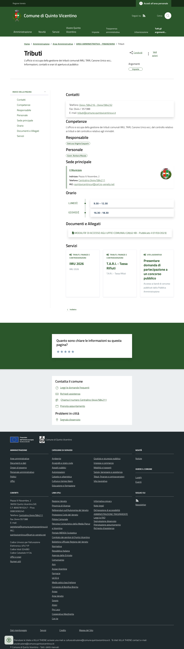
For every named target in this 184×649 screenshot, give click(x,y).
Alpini (54, 605)
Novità (42, 32)
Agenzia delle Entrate (62, 555)
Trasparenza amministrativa (113, 30)
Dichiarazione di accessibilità (107, 510)
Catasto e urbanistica (62, 476)
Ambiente (56, 458)
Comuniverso (58, 560)
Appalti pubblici (59, 467)
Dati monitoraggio (18, 630)
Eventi (138, 482)
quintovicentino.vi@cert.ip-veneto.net (94, 184)
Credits (62, 630)
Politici (13, 476)
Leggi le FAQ (99, 517)
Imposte (95, 32)
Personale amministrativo (22, 472)
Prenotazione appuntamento (107, 524)
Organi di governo (18, 467)
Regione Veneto (19, 3)
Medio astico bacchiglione (64, 582)
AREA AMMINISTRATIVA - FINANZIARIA (95, 44)
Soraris (55, 600)
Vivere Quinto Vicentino (73, 30)
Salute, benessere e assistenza (108, 472)
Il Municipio (75, 170)
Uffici (12, 481)
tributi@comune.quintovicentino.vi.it (96, 113)
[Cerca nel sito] (166, 15)
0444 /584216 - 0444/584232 (95, 105)
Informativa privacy (103, 501)
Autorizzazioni (58, 472)
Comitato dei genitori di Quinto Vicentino (71, 537)
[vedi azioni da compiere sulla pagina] (153, 53)
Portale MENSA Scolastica (64, 532)
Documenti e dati (18, 463)
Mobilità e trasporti (102, 467)
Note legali (99, 505)
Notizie (138, 458)
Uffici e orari (15, 557)
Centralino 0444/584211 (92, 180)
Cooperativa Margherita (63, 614)
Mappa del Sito (86, 630)
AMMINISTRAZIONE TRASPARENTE (111, 514)
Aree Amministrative (63, 44)
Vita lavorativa (153, 254)
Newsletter (140, 504)
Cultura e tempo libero (62, 481)
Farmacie (56, 573)
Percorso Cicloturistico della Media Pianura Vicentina (71, 526)
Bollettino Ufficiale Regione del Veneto (70, 541)
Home (27, 44)
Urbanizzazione (141, 32)
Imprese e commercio (104, 463)
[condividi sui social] (136, 52)
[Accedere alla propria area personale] (153, 3)
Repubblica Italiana (61, 550)
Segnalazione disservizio (105, 521)
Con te (55, 618)
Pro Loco (56, 609)
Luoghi (138, 477)
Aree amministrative (19, 458)
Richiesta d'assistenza (104, 528)
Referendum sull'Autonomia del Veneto (70, 510)
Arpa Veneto (57, 596)
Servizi (55, 32)
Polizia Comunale (60, 519)
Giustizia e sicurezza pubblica (107, 458)
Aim (54, 564)
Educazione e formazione (63, 485)
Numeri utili (15, 561)
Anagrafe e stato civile (62, 463)
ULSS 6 (55, 578)
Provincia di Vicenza (61, 505)
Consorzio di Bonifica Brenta (65, 587)
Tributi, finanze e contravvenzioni (79, 256)
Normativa (57, 546)
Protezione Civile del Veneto (65, 514)
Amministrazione (23, 32)
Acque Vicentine (59, 569)
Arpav (54, 591)
